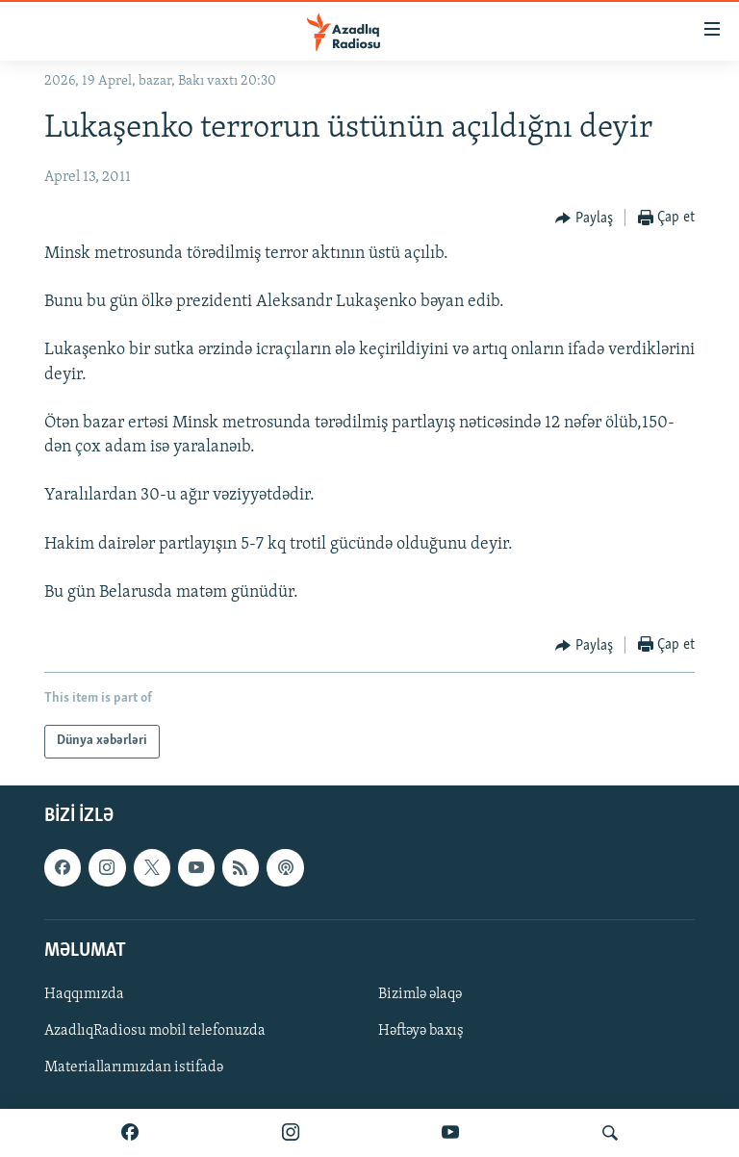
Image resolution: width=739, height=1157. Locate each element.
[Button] (584, 218)
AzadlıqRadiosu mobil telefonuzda (155, 1031)
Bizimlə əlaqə (420, 993)
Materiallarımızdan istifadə (133, 1067)
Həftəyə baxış (421, 1031)
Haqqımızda (84, 993)
